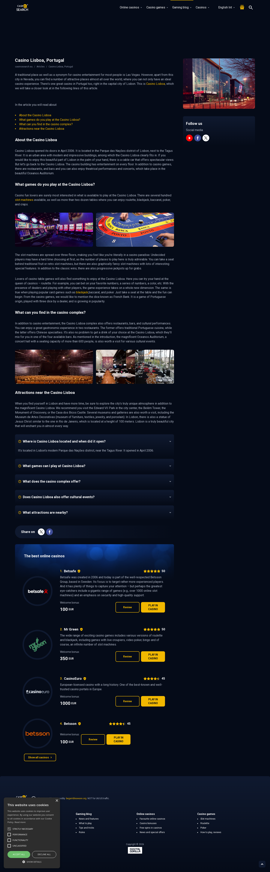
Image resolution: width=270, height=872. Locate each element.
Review (127, 607)
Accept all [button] (19, 854)
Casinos (202, 7)
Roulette (204, 823)
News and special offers (152, 832)
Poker (203, 828)
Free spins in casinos (151, 828)
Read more (20, 822)
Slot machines (207, 819)
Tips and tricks (86, 828)
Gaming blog (181, 7)
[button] (32, 862)
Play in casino (153, 607)
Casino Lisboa (155, 84)
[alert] (32, 832)
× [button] (56, 800)
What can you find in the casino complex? (46, 124)
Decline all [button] (44, 854)
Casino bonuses (148, 823)
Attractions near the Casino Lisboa (41, 128)
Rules (82, 832)
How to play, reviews (210, 832)
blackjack (82, 292)
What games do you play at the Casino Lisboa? (49, 119)
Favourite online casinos (152, 819)
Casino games (157, 7)
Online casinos (131, 7)
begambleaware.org (76, 798)
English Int (224, 7)
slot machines (24, 200)
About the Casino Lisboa (35, 115)
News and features (89, 819)
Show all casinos (40, 757)
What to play (85, 823)
